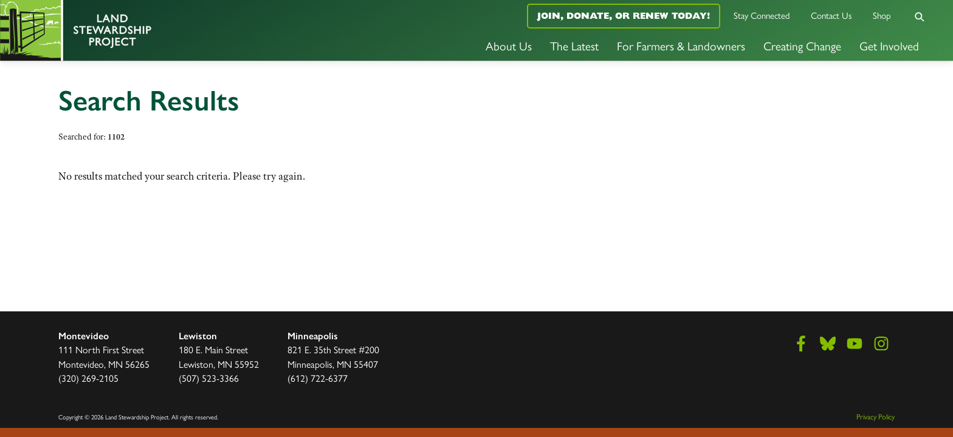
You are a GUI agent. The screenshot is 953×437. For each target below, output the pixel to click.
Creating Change (802, 45)
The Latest (574, 45)
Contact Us (831, 14)
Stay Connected (762, 14)
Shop (882, 14)
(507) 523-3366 (209, 378)
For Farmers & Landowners (681, 45)
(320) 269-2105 (88, 378)
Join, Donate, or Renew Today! (623, 15)
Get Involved (889, 45)
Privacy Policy (875, 416)
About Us (509, 45)
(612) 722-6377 (317, 378)
